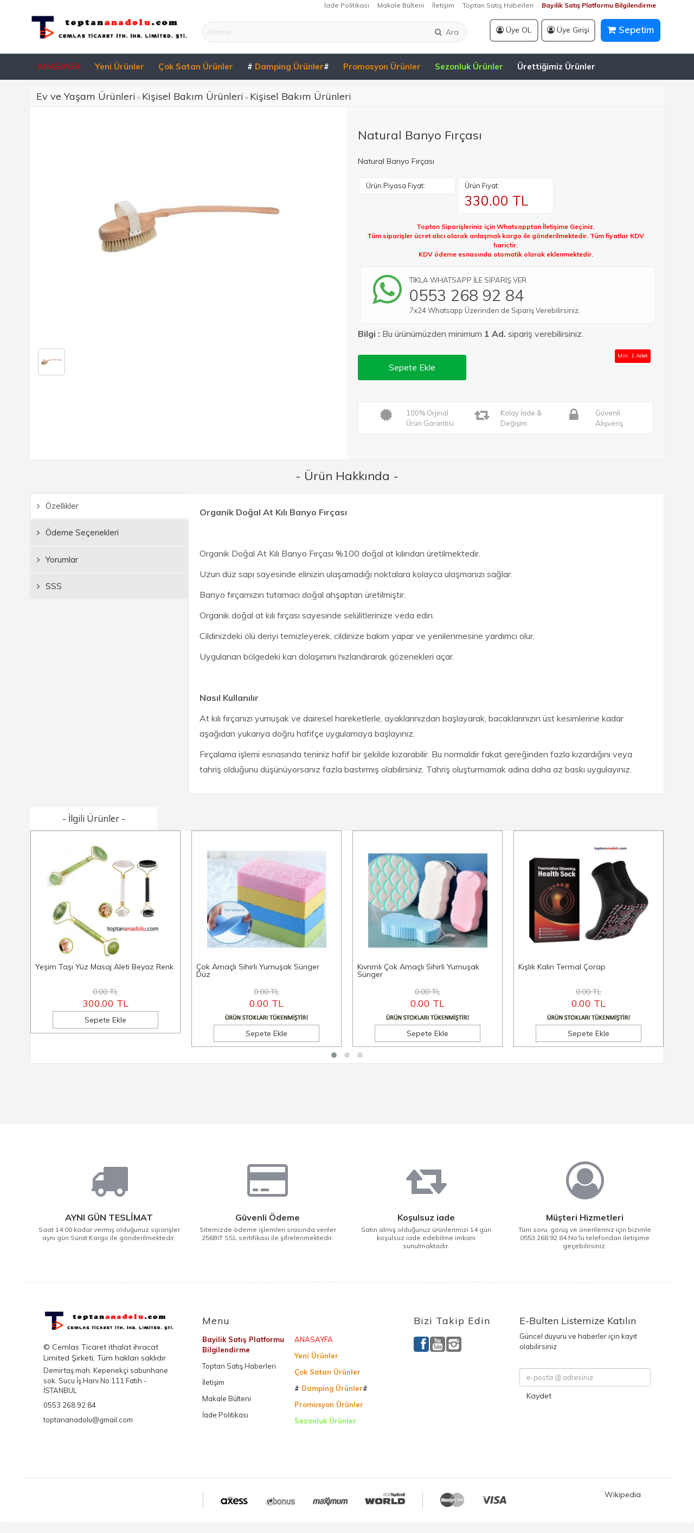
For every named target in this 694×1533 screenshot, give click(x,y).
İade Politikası (346, 5)
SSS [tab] (49, 586)
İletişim (443, 5)
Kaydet (538, 1396)
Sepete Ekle (412, 367)
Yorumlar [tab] (57, 559)
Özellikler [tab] (58, 506)
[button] (333, 1055)
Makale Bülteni (400, 5)
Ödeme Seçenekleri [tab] (78, 532)
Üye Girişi (568, 30)
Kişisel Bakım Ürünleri (192, 96)
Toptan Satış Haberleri (498, 5)
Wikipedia (623, 1494)
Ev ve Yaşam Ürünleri (86, 96)
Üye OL (513, 30)
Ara (446, 32)
